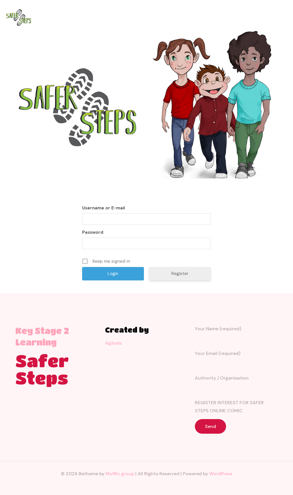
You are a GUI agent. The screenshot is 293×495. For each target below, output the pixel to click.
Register (179, 273)
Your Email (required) (236, 359)
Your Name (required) (236, 335)
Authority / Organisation (236, 384)
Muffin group (120, 474)
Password (92, 232)
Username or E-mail (103, 208)
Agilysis (113, 343)
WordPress (220, 474)
